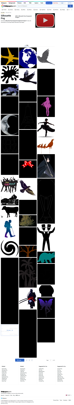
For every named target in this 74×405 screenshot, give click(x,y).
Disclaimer (65, 400)
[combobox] (42, 6)
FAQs (11, 395)
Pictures (19, 3)
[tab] (26, 45)
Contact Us (7, 395)
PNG (30, 3)
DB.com (18, 395)
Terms (61, 400)
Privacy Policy (56, 400)
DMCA (70, 400)
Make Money (55, 2)
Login (62, 3)
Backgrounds (12, 3)
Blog (14, 395)
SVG (25, 3)
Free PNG (2, 12)
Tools (41, 3)
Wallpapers (4, 3)
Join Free (69, 3)
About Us (2, 395)
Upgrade (50, 3)
